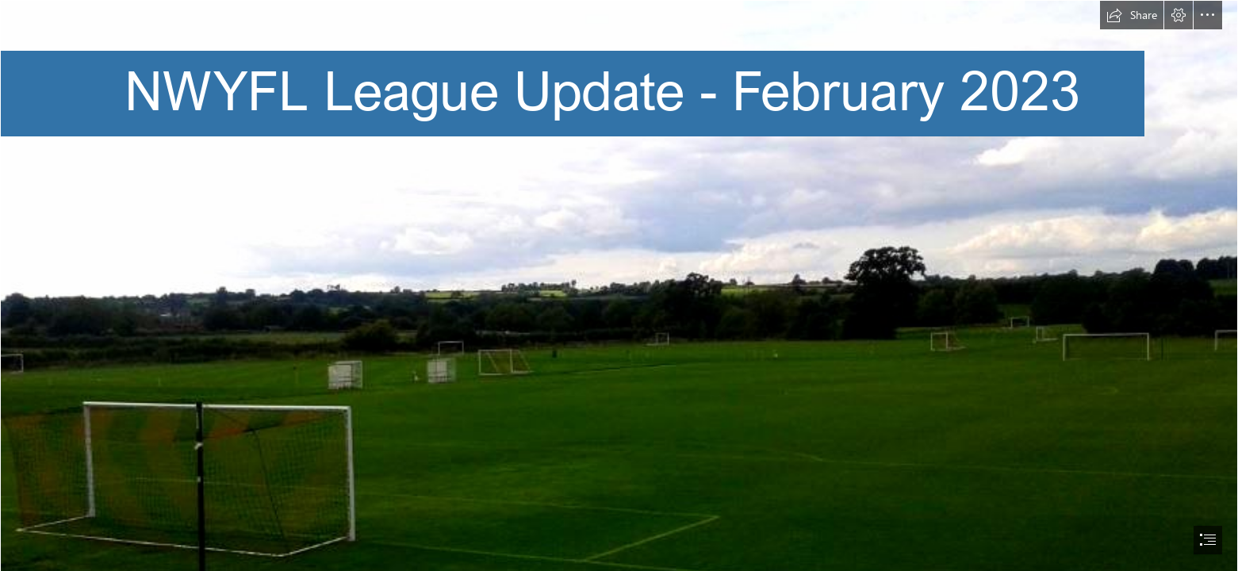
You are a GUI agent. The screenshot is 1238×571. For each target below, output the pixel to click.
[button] (1131, 15)
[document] (619, 285)
